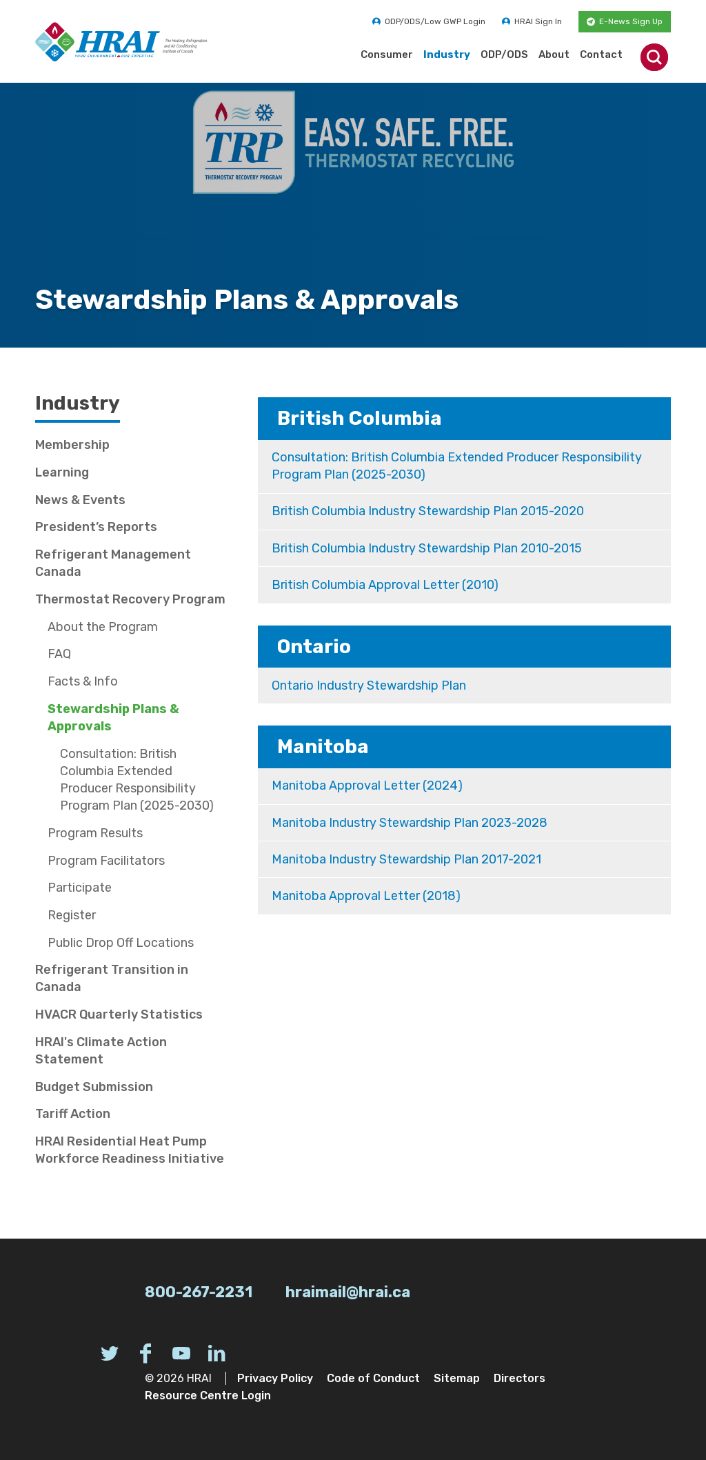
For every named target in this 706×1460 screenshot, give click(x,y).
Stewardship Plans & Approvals (113, 717)
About (553, 54)
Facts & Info (83, 681)
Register (72, 915)
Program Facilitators (106, 860)
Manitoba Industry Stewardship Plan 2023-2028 (409, 822)
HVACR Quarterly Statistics (119, 1014)
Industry (446, 54)
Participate (80, 887)
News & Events (80, 500)
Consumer (387, 54)
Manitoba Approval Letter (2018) (366, 895)
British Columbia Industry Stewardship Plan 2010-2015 (427, 548)
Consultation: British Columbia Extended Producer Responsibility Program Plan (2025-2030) (457, 466)
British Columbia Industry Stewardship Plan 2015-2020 (428, 511)
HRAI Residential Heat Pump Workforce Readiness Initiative (129, 1150)
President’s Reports (96, 526)
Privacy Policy (275, 1378)
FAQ (59, 653)
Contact (601, 54)
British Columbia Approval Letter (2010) (385, 584)
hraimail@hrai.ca (347, 1292)
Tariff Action (72, 1113)
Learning (62, 472)
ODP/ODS (504, 54)
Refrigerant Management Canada (113, 563)
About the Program (103, 626)
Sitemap (457, 1378)
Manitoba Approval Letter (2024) (367, 785)
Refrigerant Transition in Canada (111, 978)
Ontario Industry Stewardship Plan (369, 685)
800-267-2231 (198, 1292)
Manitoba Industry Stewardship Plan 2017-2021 (406, 859)
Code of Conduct (373, 1378)
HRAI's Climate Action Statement (101, 1050)
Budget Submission (94, 1086)
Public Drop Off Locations (121, 942)
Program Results (95, 833)
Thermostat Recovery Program (130, 599)
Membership (72, 444)
